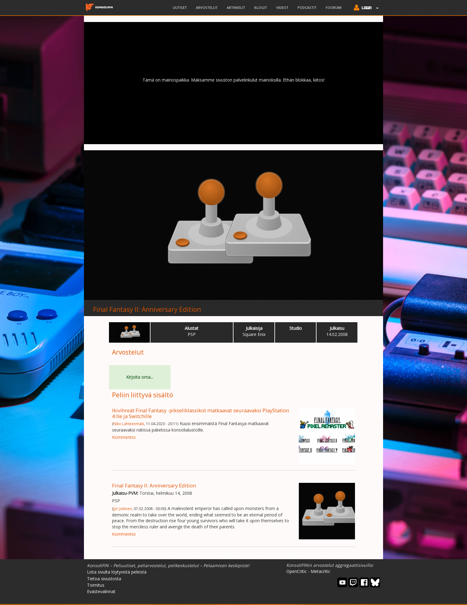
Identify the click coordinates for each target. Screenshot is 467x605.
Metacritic (320, 571)
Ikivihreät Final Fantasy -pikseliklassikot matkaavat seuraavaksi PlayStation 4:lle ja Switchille (200, 413)
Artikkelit (236, 7)
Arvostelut (207, 7)
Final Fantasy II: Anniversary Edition (147, 309)
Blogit (260, 7)
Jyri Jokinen (122, 508)
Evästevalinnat (101, 591)
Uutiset (180, 7)
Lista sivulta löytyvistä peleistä (117, 572)
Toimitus (95, 585)
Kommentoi (124, 437)
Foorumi (334, 7)
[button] (364, 8)
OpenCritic (296, 571)
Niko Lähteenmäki (128, 423)
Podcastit (307, 7)
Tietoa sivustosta (104, 578)
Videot (282, 7)
